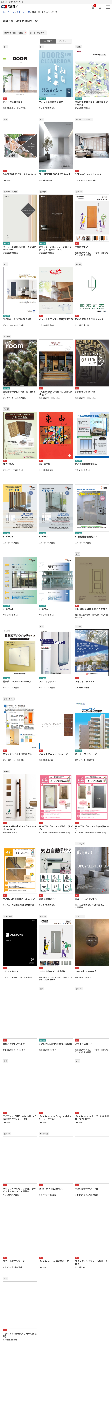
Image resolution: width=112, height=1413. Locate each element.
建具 (41, 989)
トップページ (8, 12)
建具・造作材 (9, 699)
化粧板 (78, 47)
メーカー (37, 32)
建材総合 (7, 336)
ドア (5, 47)
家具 (5, 1061)
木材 (5, 119)
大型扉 (78, 626)
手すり (6, 771)
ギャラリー (63, 41)
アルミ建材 (8, 916)
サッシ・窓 (44, 1133)
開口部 (78, 264)
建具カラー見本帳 (10, 191)
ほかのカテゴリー (14, 32)
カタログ (48, 41)
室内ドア (7, 1133)
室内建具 (43, 191)
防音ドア (79, 191)
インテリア (80, 844)
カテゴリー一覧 (23, 12)
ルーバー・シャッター (84, 119)
